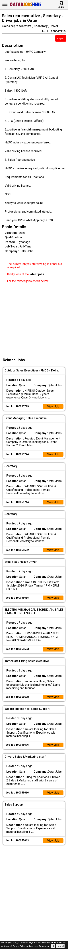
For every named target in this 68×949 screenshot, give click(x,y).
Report (60, 38)
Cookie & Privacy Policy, (15, 946)
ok (53, 946)
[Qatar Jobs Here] (25, 6)
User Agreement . (42, 946)
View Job (53, 406)
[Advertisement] (34, 319)
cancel (60, 946)
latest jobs (37, 274)
